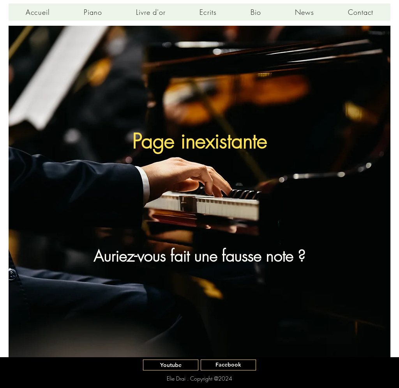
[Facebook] (228, 365)
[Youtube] (170, 365)
